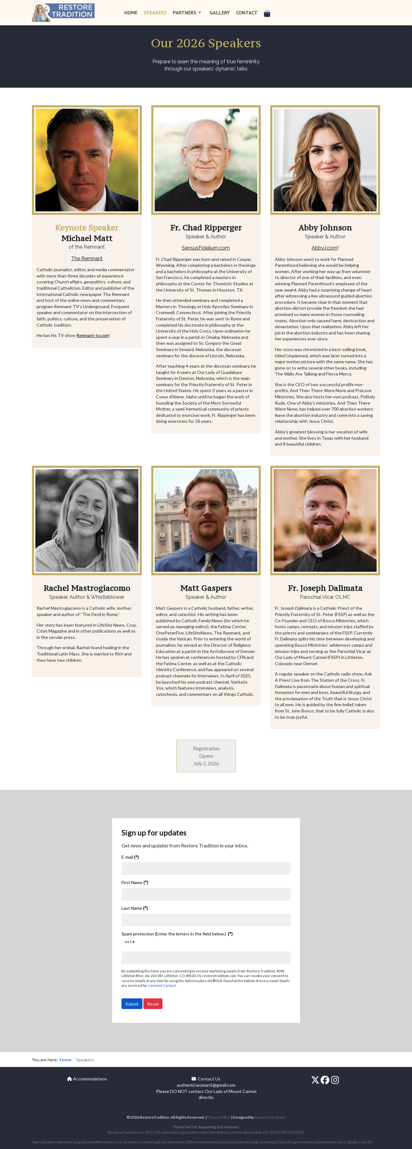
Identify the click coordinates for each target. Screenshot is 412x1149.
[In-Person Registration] (206, 755)
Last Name (134, 908)
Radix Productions (270, 1117)
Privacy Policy (218, 1117)
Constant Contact (161, 985)
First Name (134, 882)
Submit (132, 1004)
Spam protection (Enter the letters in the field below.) (177, 933)
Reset (153, 1004)
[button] (188, 12)
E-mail (130, 857)
